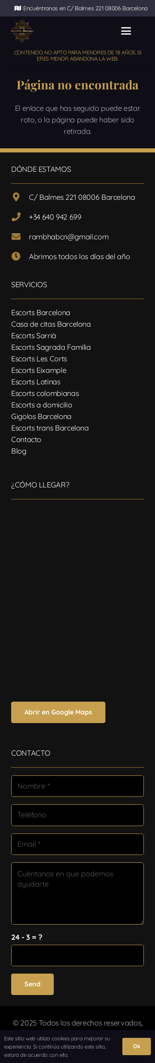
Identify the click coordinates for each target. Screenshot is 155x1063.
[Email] (77, 844)
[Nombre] (77, 786)
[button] (126, 31)
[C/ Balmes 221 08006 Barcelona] (20, 197)
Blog (18, 451)
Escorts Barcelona (40, 312)
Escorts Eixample (38, 370)
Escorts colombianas (45, 393)
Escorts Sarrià (33, 335)
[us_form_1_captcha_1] (77, 955)
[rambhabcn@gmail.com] (20, 236)
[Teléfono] (77, 815)
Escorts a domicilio (41, 405)
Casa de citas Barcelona (51, 324)
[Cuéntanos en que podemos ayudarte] (77, 893)
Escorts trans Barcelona (50, 428)
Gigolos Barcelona (41, 416)
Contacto (26, 439)
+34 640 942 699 (55, 217)
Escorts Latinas (35, 381)
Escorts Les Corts (39, 358)
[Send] (32, 984)
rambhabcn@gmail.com (68, 236)
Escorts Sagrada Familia (51, 347)
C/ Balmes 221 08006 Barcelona (82, 197)
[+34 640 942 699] (20, 217)
